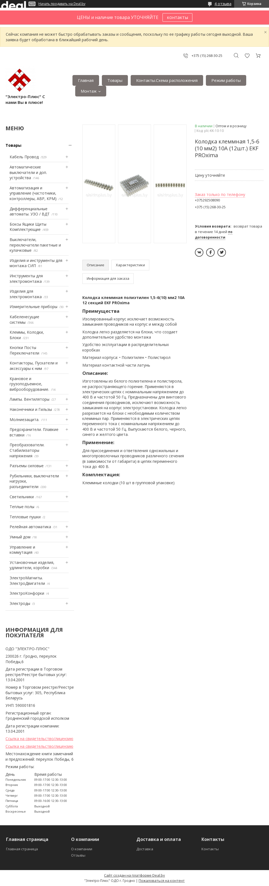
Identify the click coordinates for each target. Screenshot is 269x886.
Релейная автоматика (30, 526)
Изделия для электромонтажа (26, 294)
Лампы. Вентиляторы (29, 399)
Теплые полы (22, 506)
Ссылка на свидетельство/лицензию (39, 738)
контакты (177, 17)
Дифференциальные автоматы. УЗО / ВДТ (30, 211)
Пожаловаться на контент (162, 880)
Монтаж (89, 91)
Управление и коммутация (22, 549)
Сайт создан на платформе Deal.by (134, 875)
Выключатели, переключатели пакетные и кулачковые (35, 245)
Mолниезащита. (24, 419)
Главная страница (22, 848)
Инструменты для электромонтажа (26, 278)
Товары (114, 80)
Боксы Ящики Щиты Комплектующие (28, 227)
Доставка (144, 848)
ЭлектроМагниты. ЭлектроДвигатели (27, 580)
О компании (81, 848)
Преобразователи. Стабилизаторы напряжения (27, 450)
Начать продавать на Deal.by (61, 4)
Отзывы (78, 855)
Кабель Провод (24, 156)
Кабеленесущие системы (24, 319)
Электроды (20, 603)
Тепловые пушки (25, 516)
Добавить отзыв (247, 55)
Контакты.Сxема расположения (167, 80)
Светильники (22, 496)
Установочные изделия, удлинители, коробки (32, 565)
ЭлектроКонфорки (27, 593)
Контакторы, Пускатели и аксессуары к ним (34, 365)
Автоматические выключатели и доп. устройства (28, 172)
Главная (86, 80)
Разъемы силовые (27, 465)
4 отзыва (222, 3)
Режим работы (226, 80)
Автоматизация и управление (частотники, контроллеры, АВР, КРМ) (33, 193)
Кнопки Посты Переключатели (24, 350)
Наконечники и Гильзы (31, 409)
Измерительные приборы (33, 306)
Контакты (210, 848)
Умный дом (20, 536)
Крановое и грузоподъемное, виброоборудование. (29, 384)
